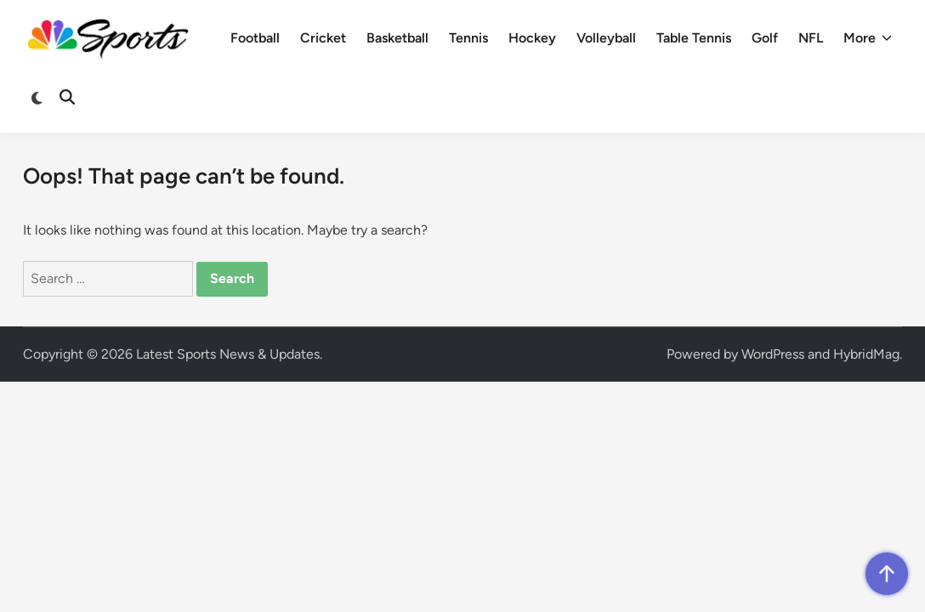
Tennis (468, 38)
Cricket (323, 38)
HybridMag (866, 354)
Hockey (532, 38)
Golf (765, 38)
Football (255, 38)
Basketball (397, 38)
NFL (810, 38)
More (867, 38)
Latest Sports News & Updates (228, 354)
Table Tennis (693, 38)
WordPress (772, 354)
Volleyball (606, 38)
